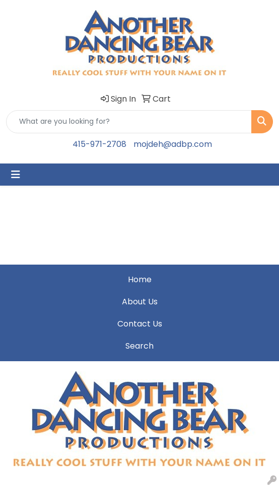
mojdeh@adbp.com (172, 144)
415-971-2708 (99, 144)
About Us (140, 301)
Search (139, 346)
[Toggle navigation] (15, 175)
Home (140, 279)
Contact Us (139, 324)
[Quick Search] (129, 121)
